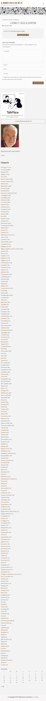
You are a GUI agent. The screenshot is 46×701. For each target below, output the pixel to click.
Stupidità (3, 304)
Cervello (3, 428)
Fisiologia (3, 655)
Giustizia (3, 458)
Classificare (4, 613)
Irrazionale (4, 560)
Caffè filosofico (5, 316)
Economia (4, 462)
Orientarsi (3, 597)
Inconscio (3, 188)
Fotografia (4, 565)
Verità (2, 230)
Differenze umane (6, 235)
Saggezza (4, 260)
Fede (2, 562)
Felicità (3, 228)
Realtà (2, 483)
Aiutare (3, 518)
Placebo (3, 579)
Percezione (4, 367)
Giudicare (3, 200)
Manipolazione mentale (7, 479)
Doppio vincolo (5, 448)
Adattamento (4, 532)
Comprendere (5, 274)
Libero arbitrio (5, 242)
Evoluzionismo (5, 439)
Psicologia (4, 197)
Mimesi (3, 588)
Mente (2, 184)
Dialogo (3, 446)
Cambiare (3, 239)
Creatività (3, 365)
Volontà (3, 281)
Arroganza (4, 311)
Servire (3, 611)
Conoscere (4, 170)
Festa (2, 486)
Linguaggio (4, 332)
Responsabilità (5, 455)
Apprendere (4, 302)
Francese (3, 404)
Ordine (3, 530)
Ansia (2, 625)
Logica (3, 269)
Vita (2, 216)
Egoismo (3, 541)
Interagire (3, 167)
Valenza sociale (5, 423)
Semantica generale (6, 620)
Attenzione (4, 421)
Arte (2, 353)
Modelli (3, 444)
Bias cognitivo (5, 383)
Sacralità (3, 430)
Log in (2, 155)
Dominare (3, 472)
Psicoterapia (4, 321)
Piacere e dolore (5, 181)
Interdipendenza (5, 295)
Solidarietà (4, 507)
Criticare (3, 323)
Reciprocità (4, 546)
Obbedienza (4, 451)
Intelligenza (4, 246)
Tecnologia (4, 500)
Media (2, 407)
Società (3, 232)
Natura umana (8, 19)
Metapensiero (4, 527)
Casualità (3, 297)
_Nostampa (4, 276)
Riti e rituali (4, 362)
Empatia (3, 374)
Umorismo (4, 337)
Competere (4, 209)
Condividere (4, 244)
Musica (3, 414)
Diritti (2, 616)
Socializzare (4, 509)
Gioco (2, 355)
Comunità (3, 335)
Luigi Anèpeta (5, 537)
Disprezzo (3, 418)
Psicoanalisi (4, 523)
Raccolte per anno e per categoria (10, 151)
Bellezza (3, 286)
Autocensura (4, 416)
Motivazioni (4, 223)
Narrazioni (4, 544)
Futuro (3, 388)
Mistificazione (5, 393)
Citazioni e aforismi (6, 495)
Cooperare (4, 267)
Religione (3, 174)
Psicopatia (4, 314)
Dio (2, 602)
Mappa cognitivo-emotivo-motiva (10, 249)
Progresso (4, 441)
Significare (4, 627)
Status (2, 300)
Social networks (5, 567)
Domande (3, 309)
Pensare (3, 211)
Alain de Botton (5, 639)
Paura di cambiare (6, 425)
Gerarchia (3, 279)
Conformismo (5, 262)
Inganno (3, 344)
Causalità (3, 265)
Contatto (35, 697)
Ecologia (3, 390)
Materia (3, 658)
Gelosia (3, 644)
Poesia (3, 376)
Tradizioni (3, 497)
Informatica (4, 548)
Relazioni (3, 218)
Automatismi (4, 325)
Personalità (4, 516)
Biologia (3, 586)
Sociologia (4, 609)
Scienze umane (5, 623)
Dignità (3, 641)
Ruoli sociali (4, 381)
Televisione (4, 558)
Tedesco (3, 606)
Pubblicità (3, 618)
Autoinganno (4, 379)
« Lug (2, 686)
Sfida (2, 534)
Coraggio (3, 521)
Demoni (3, 434)
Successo (3, 502)
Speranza (3, 551)
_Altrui (2, 237)
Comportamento (5, 288)
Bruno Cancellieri (5, 576)
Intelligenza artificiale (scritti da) (10, 574)
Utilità (2, 555)
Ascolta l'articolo (23, 35)
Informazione (5, 351)
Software (3, 590)
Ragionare (4, 258)
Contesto (3, 665)
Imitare (3, 293)
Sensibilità (3, 632)
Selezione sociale (5, 660)
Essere (2, 469)
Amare (3, 251)
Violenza (3, 402)
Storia (2, 490)
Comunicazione (5, 225)
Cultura (3, 307)
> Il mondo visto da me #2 (23, 121)
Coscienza (4, 202)
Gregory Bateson (5, 514)
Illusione (3, 342)
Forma (3, 481)
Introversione (4, 488)
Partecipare (4, 539)
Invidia (3, 604)
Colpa (2, 400)
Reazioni (3, 630)
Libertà (3, 214)
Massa (2, 593)
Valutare (3, 204)
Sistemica (16, 19)
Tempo (3, 360)
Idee (2, 358)
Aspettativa (4, 572)
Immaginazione (5, 330)
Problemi (3, 432)
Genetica (3, 409)
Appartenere (4, 186)
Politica (3, 221)
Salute (2, 634)
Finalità (3, 467)
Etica (2, 177)
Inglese (3, 637)
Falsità (2, 283)
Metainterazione (5, 569)
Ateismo (3, 525)
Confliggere (4, 195)
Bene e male (4, 395)
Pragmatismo (5, 504)
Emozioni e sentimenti (7, 193)
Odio (2, 474)
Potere (3, 290)
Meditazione (4, 476)
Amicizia (3, 465)
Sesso (2, 411)
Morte (2, 348)
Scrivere (3, 599)
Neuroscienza (4, 583)
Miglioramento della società (8, 511)
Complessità (4, 346)
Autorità (3, 553)
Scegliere (3, 255)
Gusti (2, 648)
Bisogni (3, 172)
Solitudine (3, 328)
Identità (3, 272)
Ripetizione (4, 646)
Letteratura (4, 372)
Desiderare (4, 318)
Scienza (3, 339)
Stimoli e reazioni (5, 460)
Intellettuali (4, 595)
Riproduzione (4, 651)
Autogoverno (4, 369)
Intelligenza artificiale (7, 453)
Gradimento (4, 493)
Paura (2, 253)
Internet (3, 581)
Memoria (3, 437)
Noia (2, 653)
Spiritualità (4, 397)
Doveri (2, 662)
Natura (3, 386)
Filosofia (3, 190)
